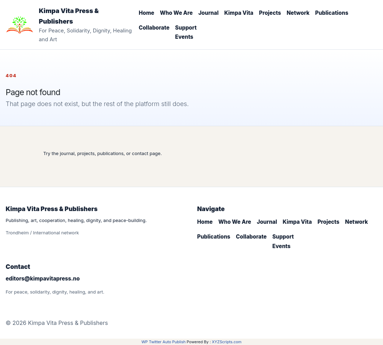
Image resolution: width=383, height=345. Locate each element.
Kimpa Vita (238, 13)
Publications (331, 13)
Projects (270, 13)
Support (186, 27)
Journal (208, 13)
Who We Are (176, 13)
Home (146, 13)
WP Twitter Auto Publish (164, 341)
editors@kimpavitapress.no (43, 278)
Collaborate (154, 27)
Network (298, 13)
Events (184, 36)
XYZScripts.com (226, 341)
